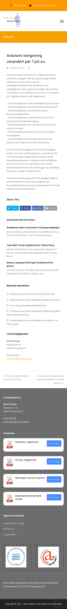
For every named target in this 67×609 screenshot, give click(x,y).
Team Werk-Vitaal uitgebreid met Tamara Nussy (30, 245)
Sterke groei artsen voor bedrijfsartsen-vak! (32, 293)
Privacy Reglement (26, 459)
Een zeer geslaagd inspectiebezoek (28, 305)
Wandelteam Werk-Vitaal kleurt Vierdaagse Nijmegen (33, 227)
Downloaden (54, 443)
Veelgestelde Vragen (13, 523)
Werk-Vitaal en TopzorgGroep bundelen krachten (35, 299)
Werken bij (8, 528)
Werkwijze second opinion (30, 477)
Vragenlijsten (10, 534)
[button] (62, 21)
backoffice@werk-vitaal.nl (45, 5)
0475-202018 (19, 5)
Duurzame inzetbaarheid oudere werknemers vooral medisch (50, 379)
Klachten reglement (26, 441)
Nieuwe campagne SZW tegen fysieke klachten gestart (30, 264)
